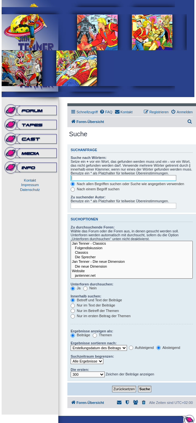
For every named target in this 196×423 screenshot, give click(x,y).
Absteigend (168, 348)
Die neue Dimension (131, 266)
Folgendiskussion (131, 248)
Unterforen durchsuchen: (92, 284)
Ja (76, 288)
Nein (90, 288)
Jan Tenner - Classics (131, 243)
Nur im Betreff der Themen (95, 311)
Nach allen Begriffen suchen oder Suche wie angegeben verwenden (127, 184)
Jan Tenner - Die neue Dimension (131, 262)
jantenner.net (131, 275)
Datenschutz (30, 190)
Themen (102, 335)
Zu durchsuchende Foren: (93, 227)
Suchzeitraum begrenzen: (92, 356)
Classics (131, 252)
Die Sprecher (131, 257)
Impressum (30, 185)
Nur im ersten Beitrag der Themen (101, 316)
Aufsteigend (141, 348)
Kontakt (30, 180)
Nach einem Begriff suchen (95, 189)
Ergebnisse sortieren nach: (94, 343)
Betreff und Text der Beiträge (96, 300)
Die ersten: (80, 370)
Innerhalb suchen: (86, 296)
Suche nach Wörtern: (89, 158)
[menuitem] (105, 112)
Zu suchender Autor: (88, 197)
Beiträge (80, 335)
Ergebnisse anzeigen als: (92, 331)
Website (131, 271)
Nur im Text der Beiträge (93, 305)
